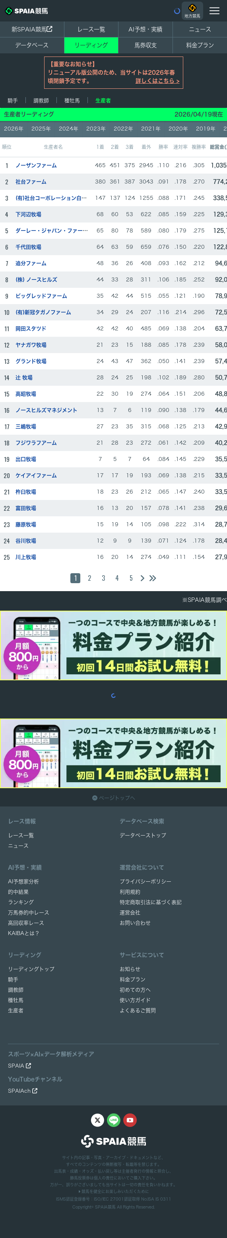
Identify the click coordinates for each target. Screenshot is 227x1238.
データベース (32, 45)
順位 (7, 146)
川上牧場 (26, 557)
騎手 (13, 100)
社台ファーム (31, 181)
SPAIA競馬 (105, 1207)
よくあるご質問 (138, 1010)
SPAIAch (22, 1091)
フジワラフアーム (36, 442)
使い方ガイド (135, 1000)
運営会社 (130, 912)
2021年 (151, 128)
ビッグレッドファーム (41, 296)
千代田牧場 (28, 247)
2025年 (41, 128)
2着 (115, 146)
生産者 (103, 100)
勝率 (163, 146)
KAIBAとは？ (24, 933)
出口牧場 (26, 459)
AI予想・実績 (145, 29)
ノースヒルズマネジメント (47, 410)
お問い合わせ (135, 923)
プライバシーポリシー (145, 881)
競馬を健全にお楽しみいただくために (113, 1191)
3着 (130, 146)
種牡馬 (72, 100)
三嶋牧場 (26, 426)
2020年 (178, 128)
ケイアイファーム (36, 475)
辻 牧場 (24, 377)
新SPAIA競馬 (32, 29)
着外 (146, 146)
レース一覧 (91, 29)
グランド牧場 (31, 361)
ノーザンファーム (36, 165)
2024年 (68, 128)
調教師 (41, 100)
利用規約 (130, 891)
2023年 (96, 128)
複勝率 (199, 146)
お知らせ (130, 969)
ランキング (21, 902)
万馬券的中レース (28, 912)
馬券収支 (145, 45)
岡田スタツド (31, 328)
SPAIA (19, 1065)
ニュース (200, 29)
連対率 (180, 146)
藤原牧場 (26, 524)
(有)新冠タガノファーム (43, 312)
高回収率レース (26, 923)
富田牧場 (26, 508)
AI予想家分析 (23, 881)
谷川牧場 (26, 540)
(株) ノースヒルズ (36, 279)
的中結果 (18, 891)
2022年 (123, 128)
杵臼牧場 (26, 491)
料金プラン (133, 979)
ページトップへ (113, 798)
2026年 (13, 128)
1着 (100, 146)
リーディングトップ (31, 969)
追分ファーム (31, 263)
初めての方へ (135, 989)
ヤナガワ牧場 (31, 345)
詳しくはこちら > (158, 81)
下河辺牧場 (28, 214)
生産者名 (53, 146)
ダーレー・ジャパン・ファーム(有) (56, 230)
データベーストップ (143, 835)
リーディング (91, 45)
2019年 (205, 128)
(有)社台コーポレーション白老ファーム (61, 198)
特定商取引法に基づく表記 (151, 902)
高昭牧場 (26, 393)
